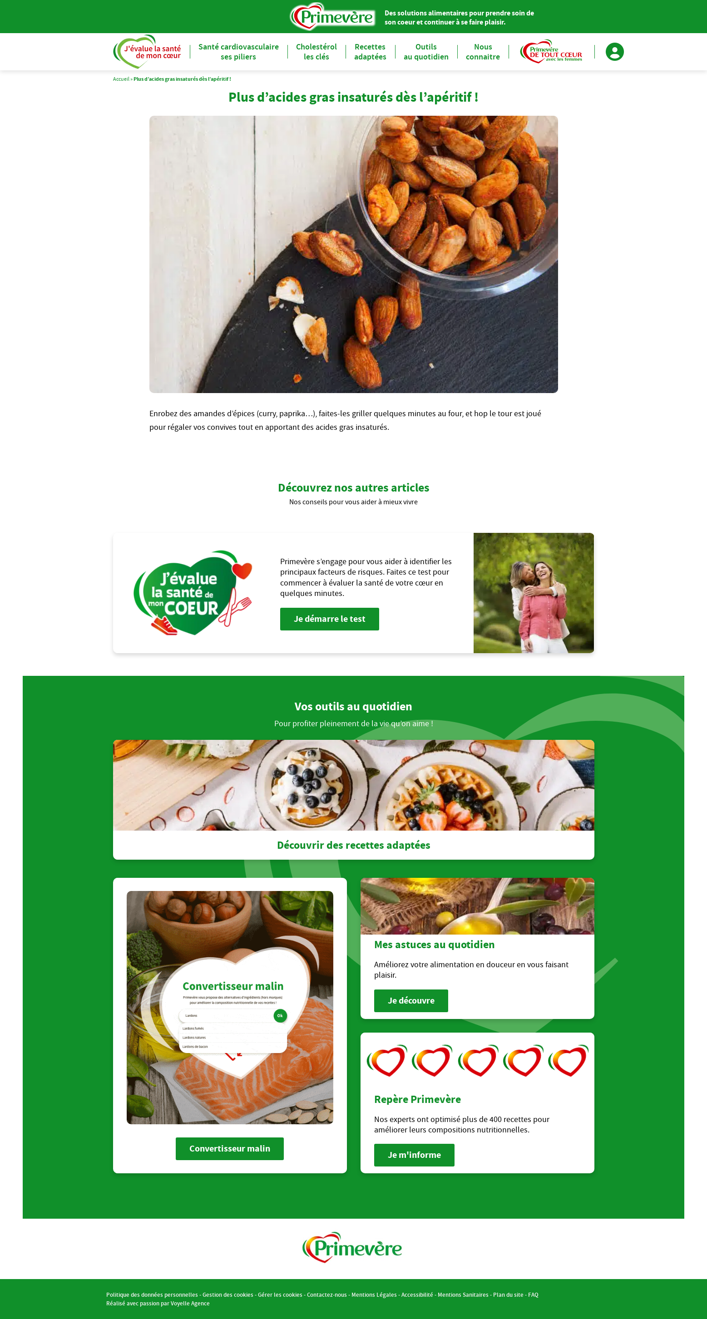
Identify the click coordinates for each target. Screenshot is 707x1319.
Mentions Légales (374, 1295)
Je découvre (411, 1000)
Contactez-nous (327, 1295)
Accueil (121, 78)
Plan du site (508, 1295)
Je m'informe (414, 1155)
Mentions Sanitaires (463, 1295)
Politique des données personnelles (152, 1295)
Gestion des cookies (228, 1295)
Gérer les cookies (280, 1295)
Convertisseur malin (229, 1148)
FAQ (533, 1295)
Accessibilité (417, 1295)
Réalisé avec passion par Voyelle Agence (158, 1303)
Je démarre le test (330, 619)
